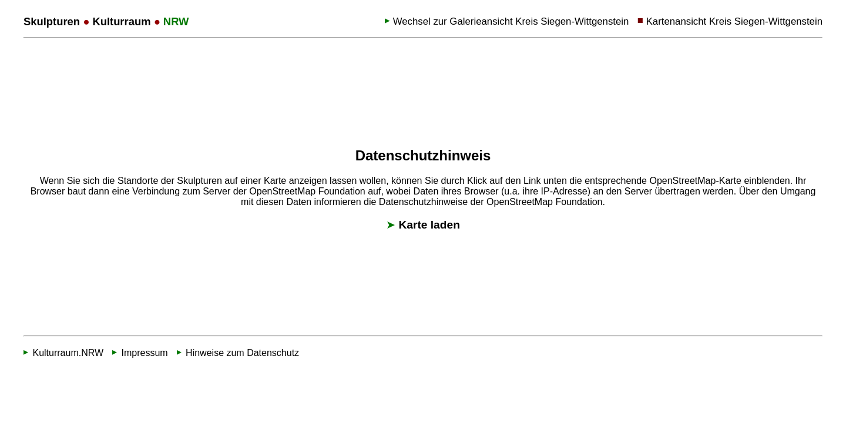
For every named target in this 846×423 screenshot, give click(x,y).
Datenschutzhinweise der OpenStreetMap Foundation (491, 201)
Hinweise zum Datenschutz (242, 353)
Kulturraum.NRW (67, 353)
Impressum (145, 353)
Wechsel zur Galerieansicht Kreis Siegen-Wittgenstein (511, 21)
